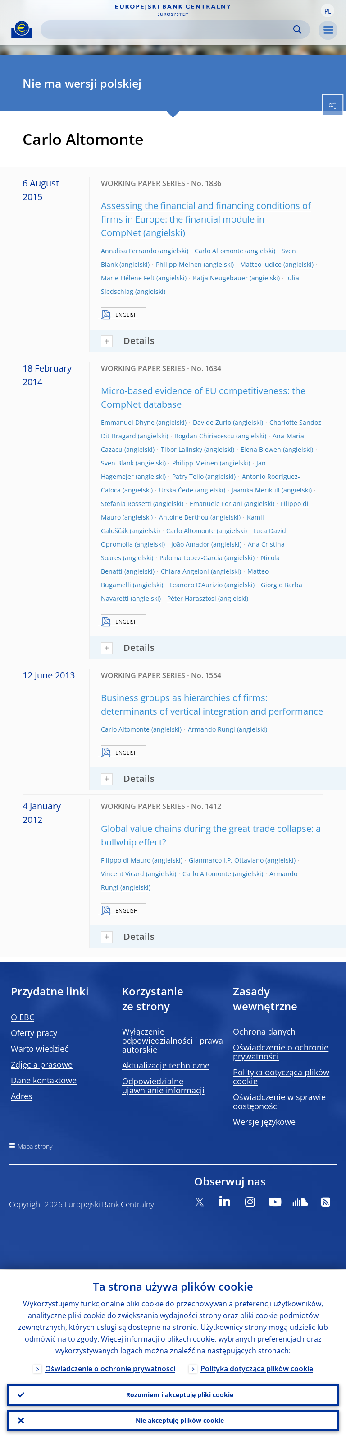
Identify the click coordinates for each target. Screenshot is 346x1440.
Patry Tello (188, 476)
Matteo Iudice (261, 264)
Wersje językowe (264, 1121)
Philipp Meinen (179, 264)
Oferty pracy (34, 1032)
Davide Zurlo (212, 422)
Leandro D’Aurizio (196, 585)
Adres (21, 1096)
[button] (327, 10)
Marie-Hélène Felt (128, 278)
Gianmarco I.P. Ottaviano (226, 860)
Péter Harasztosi (191, 598)
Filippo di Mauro (125, 860)
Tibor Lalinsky (181, 449)
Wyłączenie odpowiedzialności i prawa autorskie (172, 1040)
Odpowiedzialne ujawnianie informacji (163, 1086)
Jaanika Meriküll (256, 490)
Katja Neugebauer (220, 278)
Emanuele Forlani (216, 503)
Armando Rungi (211, 729)
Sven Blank (117, 463)
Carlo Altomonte (219, 250)
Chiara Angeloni (185, 571)
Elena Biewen (261, 449)
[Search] (168, 29)
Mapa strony (35, 1146)
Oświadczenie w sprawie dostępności (279, 1101)
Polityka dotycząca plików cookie (281, 1077)
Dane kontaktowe (44, 1080)
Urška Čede (176, 490)
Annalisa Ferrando (128, 250)
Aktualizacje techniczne (165, 1065)
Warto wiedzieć (39, 1048)
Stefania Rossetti (126, 503)
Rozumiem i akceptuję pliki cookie (179, 1393)
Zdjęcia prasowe (42, 1064)
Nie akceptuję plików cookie (180, 1420)
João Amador (190, 544)
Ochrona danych (264, 1031)
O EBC (22, 1017)
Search (297, 29)
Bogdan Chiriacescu (204, 436)
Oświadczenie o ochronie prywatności (280, 1052)
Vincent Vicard (122, 873)
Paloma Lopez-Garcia (191, 557)
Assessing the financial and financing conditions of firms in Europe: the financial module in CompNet (206, 219)
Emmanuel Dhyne (128, 422)
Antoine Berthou (184, 517)
